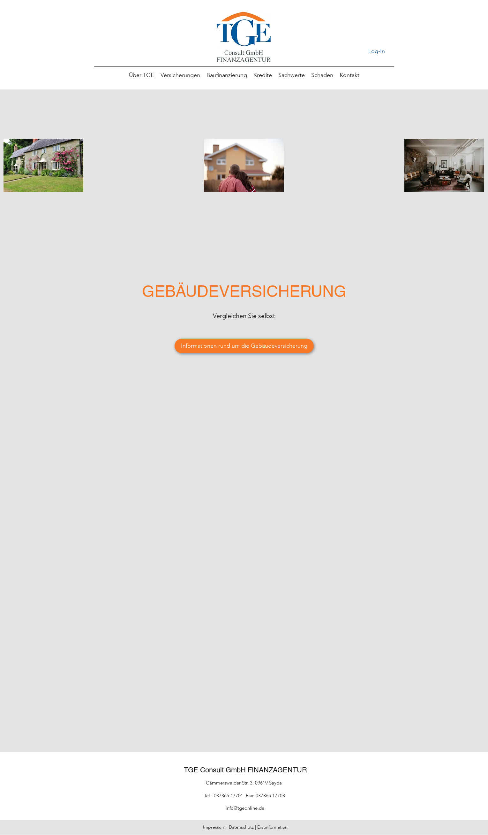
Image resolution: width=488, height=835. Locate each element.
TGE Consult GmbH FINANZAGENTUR (245, 770)
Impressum (214, 827)
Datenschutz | (243, 827)
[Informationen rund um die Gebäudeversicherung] (244, 346)
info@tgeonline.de (245, 808)
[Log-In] (377, 51)
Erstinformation (272, 827)
